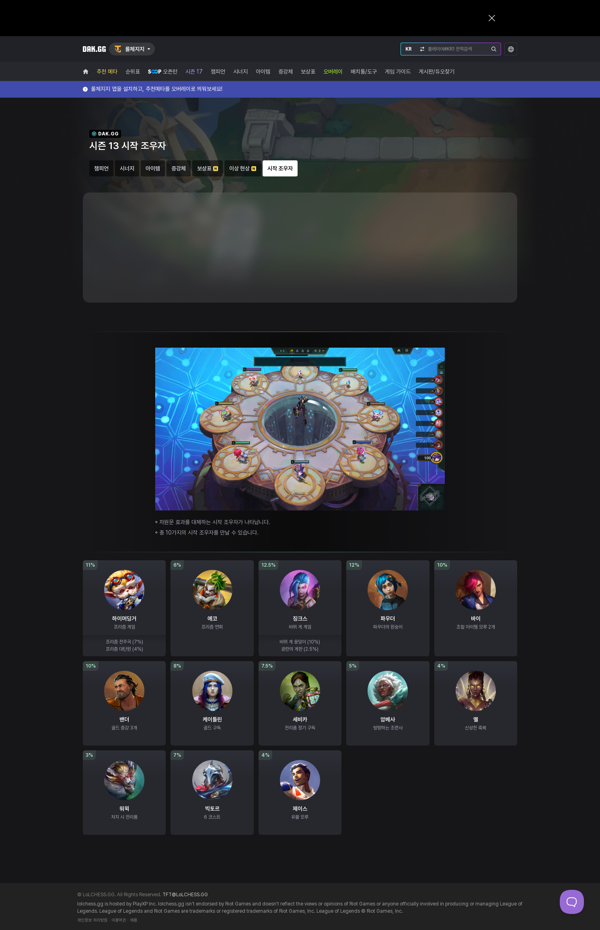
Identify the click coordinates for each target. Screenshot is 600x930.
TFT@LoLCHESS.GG (185, 894)
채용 (133, 920)
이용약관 (118, 920)
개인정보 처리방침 (92, 920)
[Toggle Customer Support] (572, 902)
